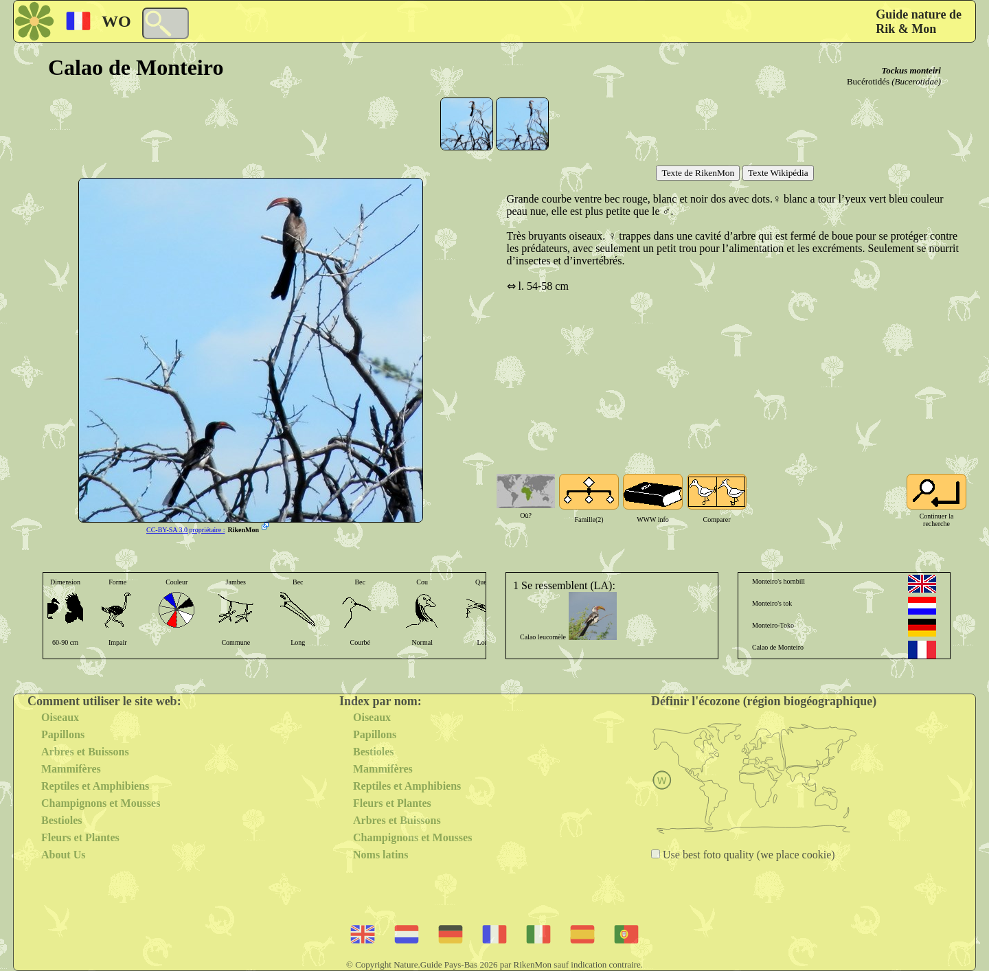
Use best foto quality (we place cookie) (747, 854)
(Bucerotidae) (916, 81)
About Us (63, 854)
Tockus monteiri (911, 70)
